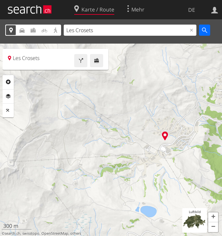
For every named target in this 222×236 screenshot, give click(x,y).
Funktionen (8, 110)
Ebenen (8, 96)
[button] (213, 217)
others (75, 233)
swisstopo (30, 233)
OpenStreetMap (54, 233)
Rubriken (8, 82)
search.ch (12, 233)
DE (191, 9)
